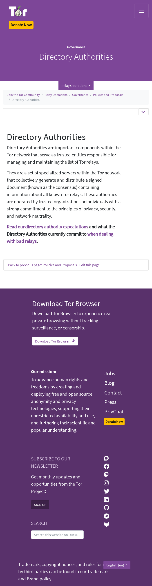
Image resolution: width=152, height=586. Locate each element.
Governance (80, 95)
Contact (113, 392)
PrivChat (114, 411)
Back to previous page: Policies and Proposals (42, 265)
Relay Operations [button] (74, 85)
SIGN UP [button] (40, 504)
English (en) (115, 565)
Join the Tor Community (23, 95)
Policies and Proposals (108, 95)
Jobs (109, 373)
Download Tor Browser (55, 341)
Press (110, 402)
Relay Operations (56, 95)
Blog (109, 382)
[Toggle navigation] (141, 11)
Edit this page (89, 265)
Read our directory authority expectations (47, 227)
